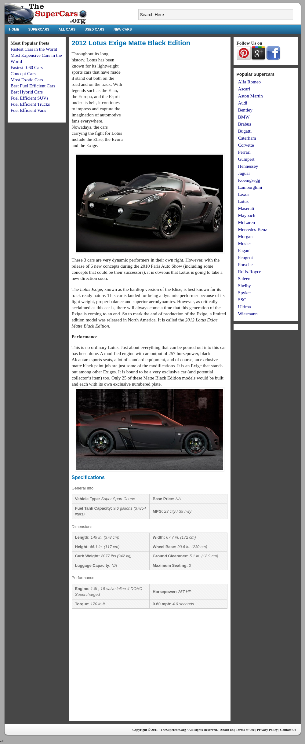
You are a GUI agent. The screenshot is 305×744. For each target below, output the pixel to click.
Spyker (244, 292)
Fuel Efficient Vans (28, 110)
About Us (226, 729)
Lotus (243, 201)
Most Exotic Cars (27, 79)
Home (14, 29)
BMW (244, 116)
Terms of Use (245, 729)
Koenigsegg (249, 180)
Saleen (244, 278)
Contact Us (288, 729)
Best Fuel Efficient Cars (33, 85)
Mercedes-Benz (252, 229)
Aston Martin (250, 95)
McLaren (246, 222)
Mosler (244, 243)
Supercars (38, 29)
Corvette (246, 145)
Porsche (245, 264)
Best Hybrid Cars (27, 91)
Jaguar (244, 173)
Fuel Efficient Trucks (30, 104)
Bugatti (245, 131)
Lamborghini (250, 187)
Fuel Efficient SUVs (30, 98)
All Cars (67, 29)
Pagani (244, 250)
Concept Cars (23, 73)
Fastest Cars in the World (34, 49)
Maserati (246, 208)
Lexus (243, 194)
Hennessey (248, 166)
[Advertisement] (176, 93)
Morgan (245, 236)
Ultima (244, 306)
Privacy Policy (267, 729)
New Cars (123, 29)
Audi (242, 102)
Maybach (247, 215)
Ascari (244, 88)
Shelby (244, 285)
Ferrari (244, 152)
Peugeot (245, 257)
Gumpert (246, 159)
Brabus (244, 123)
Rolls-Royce (249, 271)
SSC (242, 299)
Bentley (245, 109)
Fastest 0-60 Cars (27, 67)
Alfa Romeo (249, 81)
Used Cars (94, 29)
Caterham (247, 138)
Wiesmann (248, 313)
